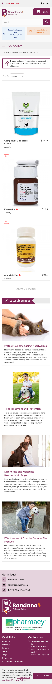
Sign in (46, 3)
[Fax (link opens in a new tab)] (26, 590)
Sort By (6, 76)
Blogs (4, 654)
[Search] (46, 22)
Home (6, 52)
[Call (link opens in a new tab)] (26, 579)
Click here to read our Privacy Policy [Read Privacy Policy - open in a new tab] (16, 678)
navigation (15, 45)
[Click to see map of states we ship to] (38, 31)
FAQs (4, 651)
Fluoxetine (10, 209)
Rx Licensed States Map (12, 661)
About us (6, 641)
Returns (5, 648)
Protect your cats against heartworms (25, 346)
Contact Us (7, 658)
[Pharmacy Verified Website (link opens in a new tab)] (26, 625)
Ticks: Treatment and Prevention (22, 409)
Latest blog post (20, 300)
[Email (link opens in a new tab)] (26, 585)
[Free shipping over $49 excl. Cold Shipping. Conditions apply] (14, 34)
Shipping (6, 644)
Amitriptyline (11, 275)
